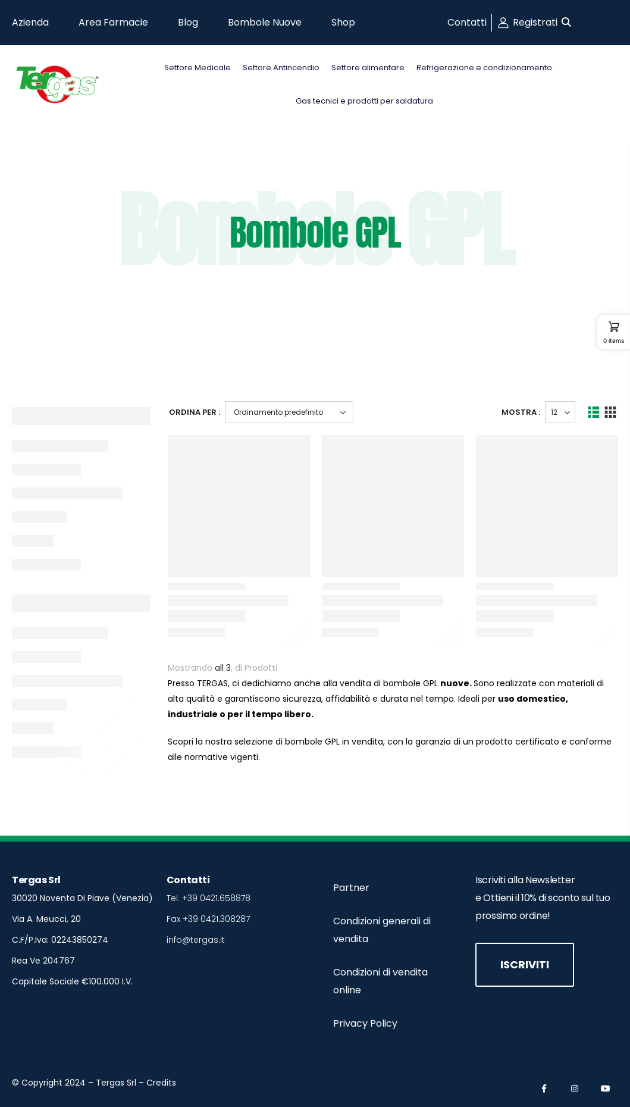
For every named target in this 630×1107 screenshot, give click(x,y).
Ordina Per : (194, 412)
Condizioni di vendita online (380, 981)
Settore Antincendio (281, 67)
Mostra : (521, 412)
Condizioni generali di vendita (382, 930)
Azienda (30, 22)
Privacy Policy (365, 1023)
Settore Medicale (197, 67)
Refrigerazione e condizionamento (484, 67)
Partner (351, 888)
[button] (566, 23)
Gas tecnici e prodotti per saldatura (364, 101)
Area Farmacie (113, 22)
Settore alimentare (368, 67)
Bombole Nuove (265, 22)
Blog (188, 22)
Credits (161, 1083)
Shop (343, 22)
